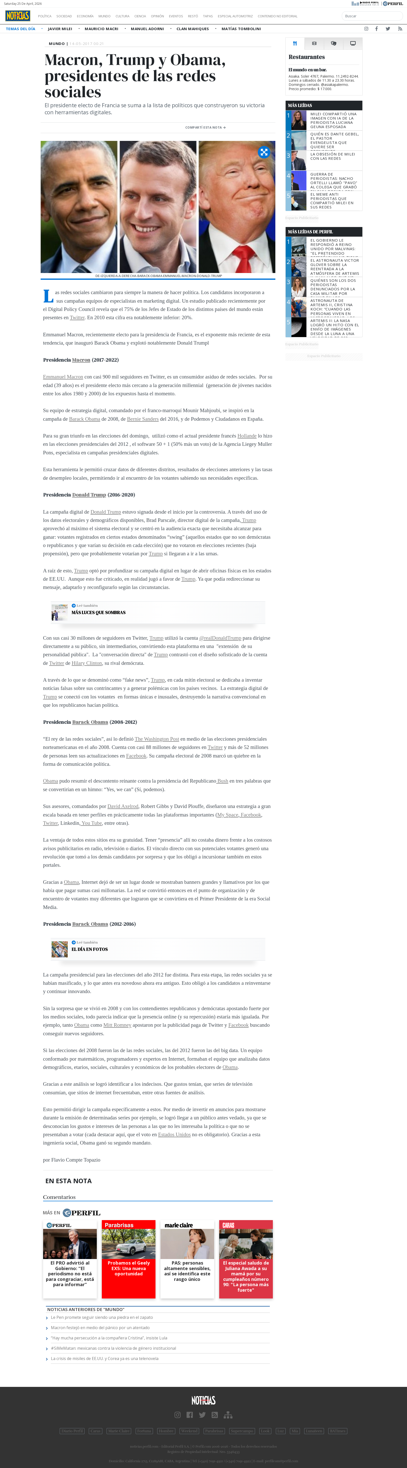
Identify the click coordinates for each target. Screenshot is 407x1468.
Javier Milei (60, 28)
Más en (71, 1213)
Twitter (77, 317)
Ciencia (157, 16)
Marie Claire (119, 1431)
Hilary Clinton (87, 663)
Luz (281, 1431)
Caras (95, 1431)
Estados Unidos (174, 1134)
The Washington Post (157, 739)
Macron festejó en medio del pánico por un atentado (100, 1327)
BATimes (337, 1431)
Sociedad (69, 16)
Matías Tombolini (241, 28)
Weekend (189, 1431)
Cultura (136, 16)
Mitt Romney (117, 1025)
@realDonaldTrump (220, 638)
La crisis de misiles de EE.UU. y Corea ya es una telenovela (104, 1358)
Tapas (236, 16)
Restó (219, 16)
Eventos (199, 16)
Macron (81, 359)
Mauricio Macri (102, 28)
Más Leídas (300, 105)
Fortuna (144, 1431)
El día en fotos (90, 949)
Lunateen (314, 1431)
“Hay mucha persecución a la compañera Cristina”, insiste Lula (109, 1338)
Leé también (87, 605)
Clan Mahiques (193, 28)
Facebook (136, 755)
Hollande (247, 436)
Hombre (166, 1431)
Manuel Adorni (148, 28)
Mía (295, 1431)
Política (46, 16)
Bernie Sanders (142, 419)
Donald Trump (89, 494)
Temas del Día (21, 28)
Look (265, 1431)
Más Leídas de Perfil (310, 232)
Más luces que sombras (98, 612)
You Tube (91, 823)
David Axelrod (123, 806)
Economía (94, 16)
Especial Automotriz (268, 16)
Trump (248, 520)
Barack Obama (84, 419)
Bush (222, 781)
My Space (227, 815)
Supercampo (242, 1431)
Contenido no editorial (320, 16)
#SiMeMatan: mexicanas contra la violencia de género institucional (113, 1348)
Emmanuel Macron (63, 376)
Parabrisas (214, 1431)
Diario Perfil (72, 1431)
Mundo (116, 16)
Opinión (178, 16)
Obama (50, 781)
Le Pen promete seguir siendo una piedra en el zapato (102, 1317)
